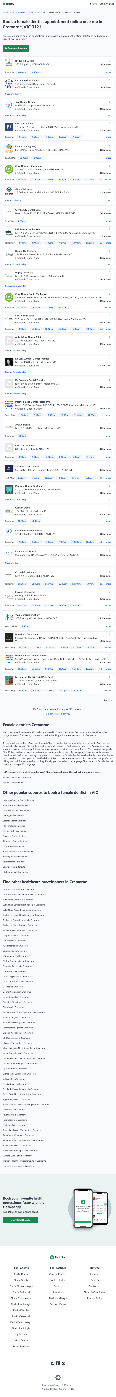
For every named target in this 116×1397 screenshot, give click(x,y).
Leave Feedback (21, 1346)
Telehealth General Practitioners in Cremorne (23, 915)
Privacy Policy (94, 1298)
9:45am (49, 137)
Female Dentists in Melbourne (17, 778)
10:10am (90, 243)
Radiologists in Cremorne (14, 1125)
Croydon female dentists (14, 846)
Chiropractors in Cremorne (15, 956)
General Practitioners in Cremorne (18, 1033)
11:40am (63, 669)
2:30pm (21, 221)
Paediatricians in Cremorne (15, 1084)
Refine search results (16, 48)
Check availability (58, 94)
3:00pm (90, 329)
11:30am (63, 179)
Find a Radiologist (21, 1328)
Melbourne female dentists (15, 872)
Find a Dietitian (21, 1310)
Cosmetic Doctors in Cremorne (17, 966)
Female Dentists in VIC (36, 12)
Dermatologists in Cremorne (16, 997)
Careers (95, 1280)
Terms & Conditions (94, 1292)
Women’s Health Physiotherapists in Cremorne (24, 1161)
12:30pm (23, 158)
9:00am (35, 137)
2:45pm (76, 329)
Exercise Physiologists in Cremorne (19, 1023)
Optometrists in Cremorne (15, 1069)
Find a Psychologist (21, 1304)
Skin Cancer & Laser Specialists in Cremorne (23, 1140)
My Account (21, 1334)
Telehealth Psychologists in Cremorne (20, 925)
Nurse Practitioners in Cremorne (18, 1053)
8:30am (22, 243)
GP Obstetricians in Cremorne (16, 1038)
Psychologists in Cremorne (15, 1120)
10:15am (22, 605)
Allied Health (58, 1280)
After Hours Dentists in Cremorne (18, 890)
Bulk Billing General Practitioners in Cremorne (24, 905)
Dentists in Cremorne (13, 987)
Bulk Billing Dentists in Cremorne (18, 900)
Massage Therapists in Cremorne (18, 1043)
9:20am (22, 542)
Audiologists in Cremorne (14, 941)
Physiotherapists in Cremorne (16, 1099)
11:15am (36, 308)
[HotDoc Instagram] (63, 1363)
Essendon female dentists (14, 821)
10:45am (36, 179)
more (108, 72)
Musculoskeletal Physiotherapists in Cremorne (24, 1048)
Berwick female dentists (14, 867)
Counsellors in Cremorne (14, 971)
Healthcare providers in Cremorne (18, 1166)
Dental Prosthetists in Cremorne (18, 982)
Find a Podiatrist (21, 1292)
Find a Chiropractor (21, 1298)
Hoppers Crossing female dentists (18, 800)
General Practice (58, 1274)
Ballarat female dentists (13, 862)
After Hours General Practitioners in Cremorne (24, 895)
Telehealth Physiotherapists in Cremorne (21, 920)
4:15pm (35, 72)
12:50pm (92, 415)
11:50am (76, 669)
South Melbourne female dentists (18, 852)
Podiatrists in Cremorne (13, 1110)
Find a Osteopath (21, 1316)
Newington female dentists (15, 857)
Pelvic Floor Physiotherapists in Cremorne (22, 1094)
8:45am (22, 137)
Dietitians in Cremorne (13, 1007)
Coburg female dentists (13, 816)
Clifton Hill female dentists (15, 831)
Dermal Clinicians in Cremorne (17, 992)
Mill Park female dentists (14, 826)
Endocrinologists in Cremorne (16, 1018)
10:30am (63, 137)
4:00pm (22, 72)
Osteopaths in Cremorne (14, 1079)
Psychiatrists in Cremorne (14, 1115)
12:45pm (25, 626)
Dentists (58, 1286)
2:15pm (90, 179)
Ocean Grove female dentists (16, 811)
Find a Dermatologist (21, 1322)
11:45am (63, 308)
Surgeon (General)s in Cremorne (17, 1156)
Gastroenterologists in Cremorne (18, 1028)
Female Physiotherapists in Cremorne (20, 930)
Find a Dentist (21, 1280)
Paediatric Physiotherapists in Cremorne (21, 1089)
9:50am (51, 415)
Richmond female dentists (15, 841)
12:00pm (63, 584)
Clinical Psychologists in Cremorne (18, 961)
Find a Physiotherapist (21, 1286)
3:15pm (89, 478)
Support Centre (58, 1304)
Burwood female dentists (14, 836)
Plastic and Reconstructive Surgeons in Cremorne (26, 1105)
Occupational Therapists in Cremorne (20, 1064)
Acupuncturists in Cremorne (16, 936)
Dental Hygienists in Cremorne (17, 977)
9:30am (24, 415)
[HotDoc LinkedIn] (58, 1363)
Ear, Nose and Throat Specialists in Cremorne (24, 1012)
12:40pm (78, 415)
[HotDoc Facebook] (52, 1363)
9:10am (62, 243)
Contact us (94, 1286)
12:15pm (49, 329)
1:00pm (37, 158)
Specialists (58, 1292)
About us (95, 1274)
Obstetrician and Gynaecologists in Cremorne (24, 1059)
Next (107, 700)
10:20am (76, 542)
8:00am (22, 329)
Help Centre (21, 1340)
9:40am (37, 415)
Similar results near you (58, 714)
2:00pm (76, 179)
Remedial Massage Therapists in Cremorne (22, 1130)
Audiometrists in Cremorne (15, 946)
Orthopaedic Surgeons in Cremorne (19, 1074)
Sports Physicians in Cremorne (17, 1146)
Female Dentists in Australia (14, 12)
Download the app (20, 1220)
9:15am (35, 478)
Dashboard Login (58, 1298)
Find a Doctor (21, 1274)
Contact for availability (58, 115)
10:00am (22, 179)
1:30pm (49, 457)
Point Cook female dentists (15, 805)
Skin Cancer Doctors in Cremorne (18, 1135)
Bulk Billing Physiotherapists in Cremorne (22, 910)
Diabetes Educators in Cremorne (18, 1002)
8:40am (35, 243)
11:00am (49, 179)
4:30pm (77, 691)
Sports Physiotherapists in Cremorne (20, 1151)
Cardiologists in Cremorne (15, 951)
